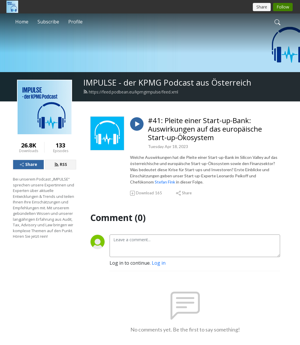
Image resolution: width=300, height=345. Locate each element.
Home (21, 21)
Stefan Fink (165, 181)
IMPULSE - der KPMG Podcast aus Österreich (167, 82)
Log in (159, 263)
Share (28, 164)
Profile (75, 21)
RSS (60, 164)
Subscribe (48, 21)
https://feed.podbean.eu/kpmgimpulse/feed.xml (130, 92)
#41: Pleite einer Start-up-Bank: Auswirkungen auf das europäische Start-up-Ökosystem (205, 129)
